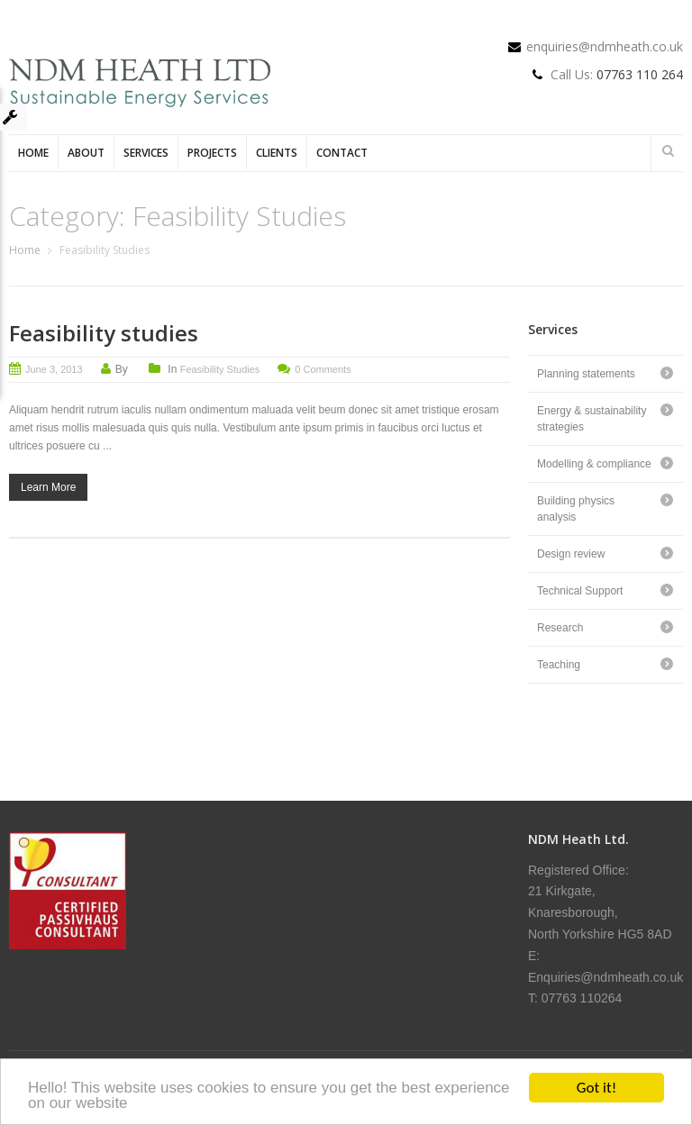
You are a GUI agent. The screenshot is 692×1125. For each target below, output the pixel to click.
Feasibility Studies (220, 369)
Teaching (558, 664)
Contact (342, 152)
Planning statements (586, 373)
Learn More (48, 487)
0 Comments (323, 369)
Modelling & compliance (594, 464)
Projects (212, 152)
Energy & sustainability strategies (591, 418)
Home (33, 152)
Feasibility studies (103, 333)
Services (145, 152)
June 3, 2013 (54, 369)
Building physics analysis (576, 508)
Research (560, 627)
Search (667, 150)
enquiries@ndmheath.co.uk (604, 46)
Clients (276, 152)
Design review (571, 554)
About (86, 152)
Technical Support (580, 591)
